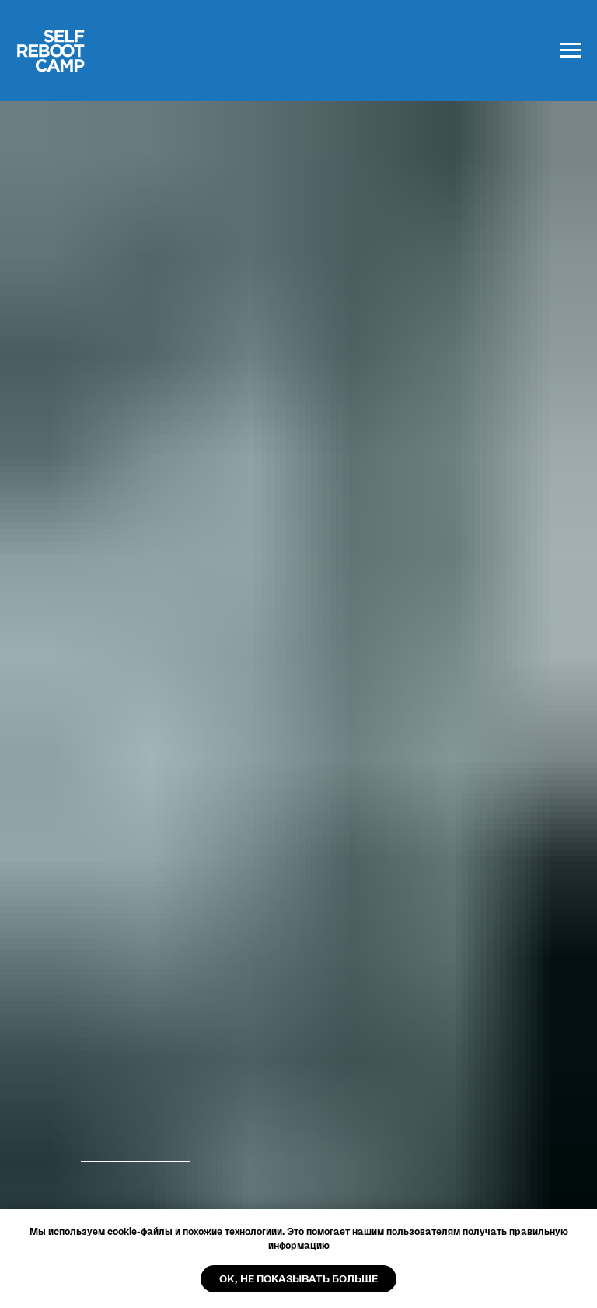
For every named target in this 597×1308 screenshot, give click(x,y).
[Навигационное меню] (570, 50)
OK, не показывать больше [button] (298, 1279)
